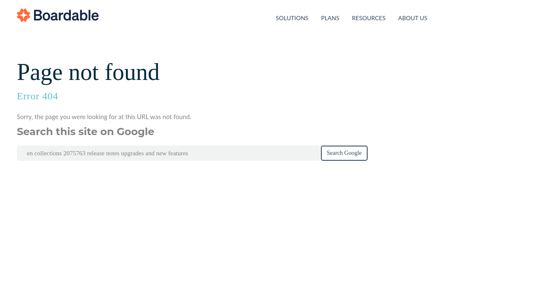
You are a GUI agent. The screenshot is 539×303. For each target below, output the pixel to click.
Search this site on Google (85, 131)
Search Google (344, 153)
